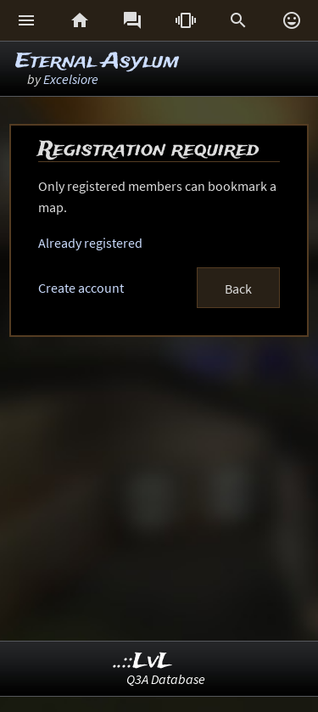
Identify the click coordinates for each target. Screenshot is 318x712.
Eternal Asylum (97, 61)
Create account (81, 287)
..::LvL (142, 661)
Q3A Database (165, 678)
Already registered (90, 242)
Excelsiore (70, 78)
